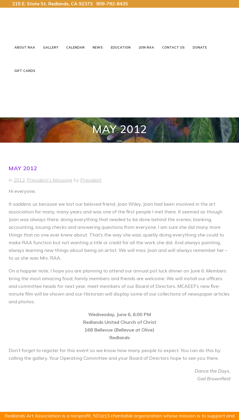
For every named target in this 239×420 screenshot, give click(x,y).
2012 (19, 180)
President (91, 180)
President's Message (49, 180)
